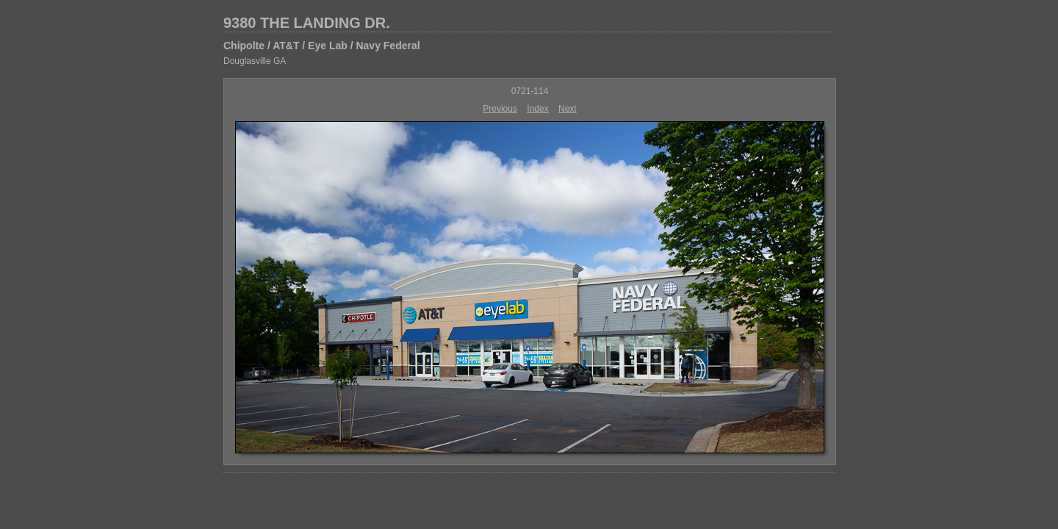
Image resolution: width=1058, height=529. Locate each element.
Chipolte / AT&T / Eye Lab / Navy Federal (321, 45)
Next (567, 109)
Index (537, 109)
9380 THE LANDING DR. (306, 23)
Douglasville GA (254, 61)
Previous (500, 109)
